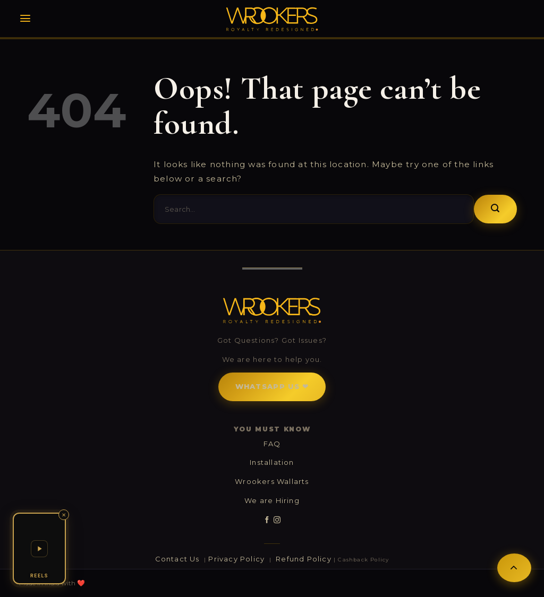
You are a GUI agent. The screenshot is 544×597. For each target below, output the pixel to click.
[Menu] (25, 18)
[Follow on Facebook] (267, 520)
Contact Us (178, 559)
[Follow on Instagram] (277, 520)
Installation (272, 462)
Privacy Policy (237, 559)
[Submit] (495, 209)
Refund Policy (304, 559)
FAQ (272, 443)
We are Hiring (272, 500)
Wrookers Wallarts (272, 481)
